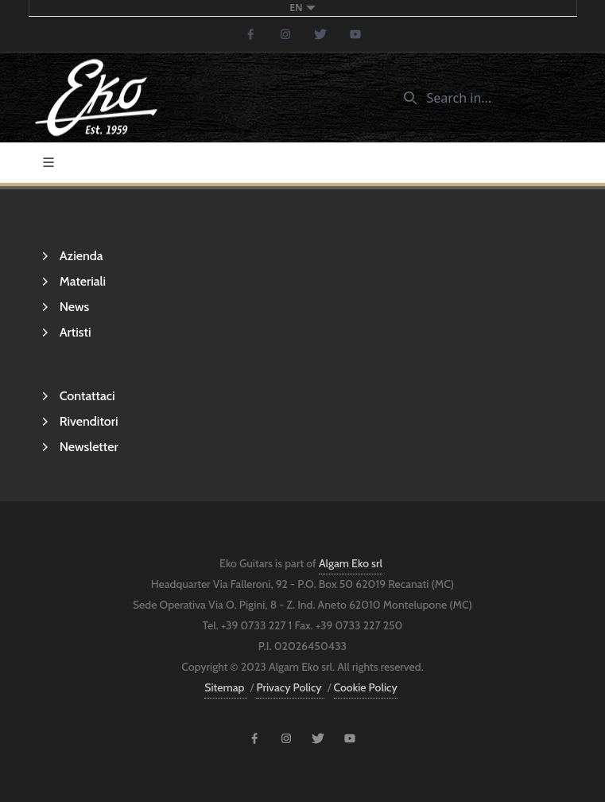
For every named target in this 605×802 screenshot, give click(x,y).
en (302, 7)
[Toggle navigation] (48, 162)
